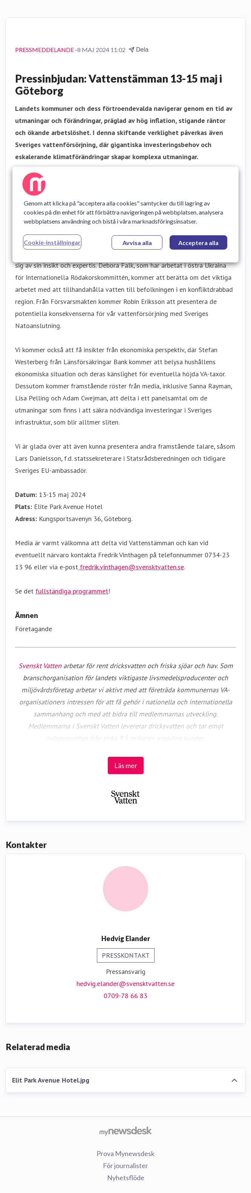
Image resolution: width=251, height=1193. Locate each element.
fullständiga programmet (71, 591)
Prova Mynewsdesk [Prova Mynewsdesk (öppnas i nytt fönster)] (125, 1153)
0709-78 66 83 (125, 995)
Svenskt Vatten (39, 665)
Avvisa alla (137, 242)
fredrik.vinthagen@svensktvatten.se (131, 567)
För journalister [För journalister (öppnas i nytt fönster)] (125, 1165)
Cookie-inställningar (52, 242)
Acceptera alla (198, 242)
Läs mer (125, 765)
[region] (125, 214)
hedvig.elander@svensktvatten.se (125, 983)
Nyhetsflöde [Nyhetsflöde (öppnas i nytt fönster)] (125, 1177)
